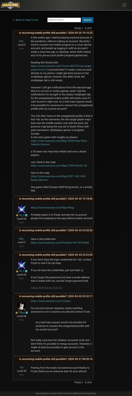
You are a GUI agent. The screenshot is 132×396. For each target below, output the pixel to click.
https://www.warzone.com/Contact (51, 301)
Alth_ (21, 41)
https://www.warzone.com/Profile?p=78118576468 (60, 242)
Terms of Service (65, 393)
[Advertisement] (106, 64)
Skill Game (78, 393)
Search (87, 19)
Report (21, 48)
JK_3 (21, 215)
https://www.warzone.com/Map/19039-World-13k (59, 165)
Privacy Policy (90, 393)
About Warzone (42, 393)
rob (21, 367)
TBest (21, 312)
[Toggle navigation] (124, 5)
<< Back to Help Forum (25, 19)
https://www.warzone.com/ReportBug (52, 207)
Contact (53, 393)
